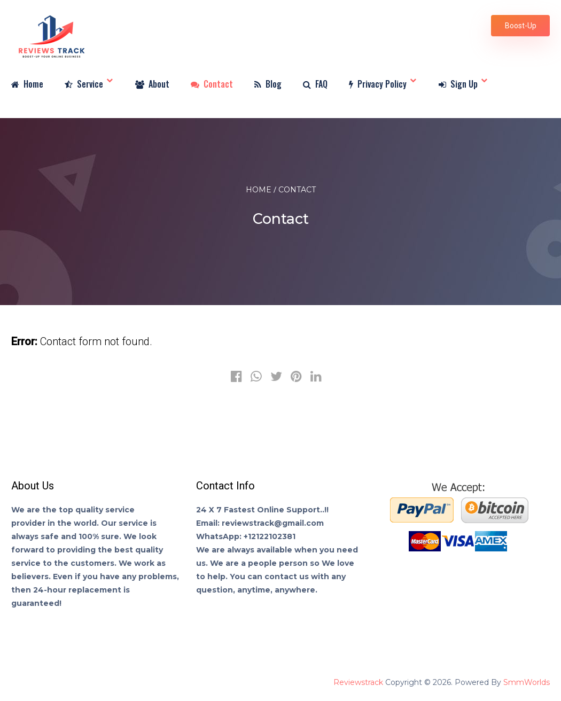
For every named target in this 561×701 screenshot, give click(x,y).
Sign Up (458, 84)
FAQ (315, 84)
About (152, 84)
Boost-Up (520, 25)
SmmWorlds (526, 682)
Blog (268, 84)
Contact (212, 84)
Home (27, 84)
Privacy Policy (378, 84)
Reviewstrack (358, 682)
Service (84, 84)
